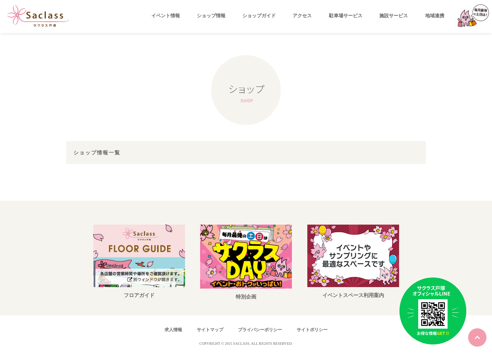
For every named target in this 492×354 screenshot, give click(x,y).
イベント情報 (165, 15)
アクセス (302, 15)
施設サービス (393, 15)
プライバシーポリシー (260, 329)
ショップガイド (259, 15)
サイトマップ (210, 329)
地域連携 (434, 15)
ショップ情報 (211, 15)
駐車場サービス (345, 15)
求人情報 (173, 329)
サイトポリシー (312, 329)
